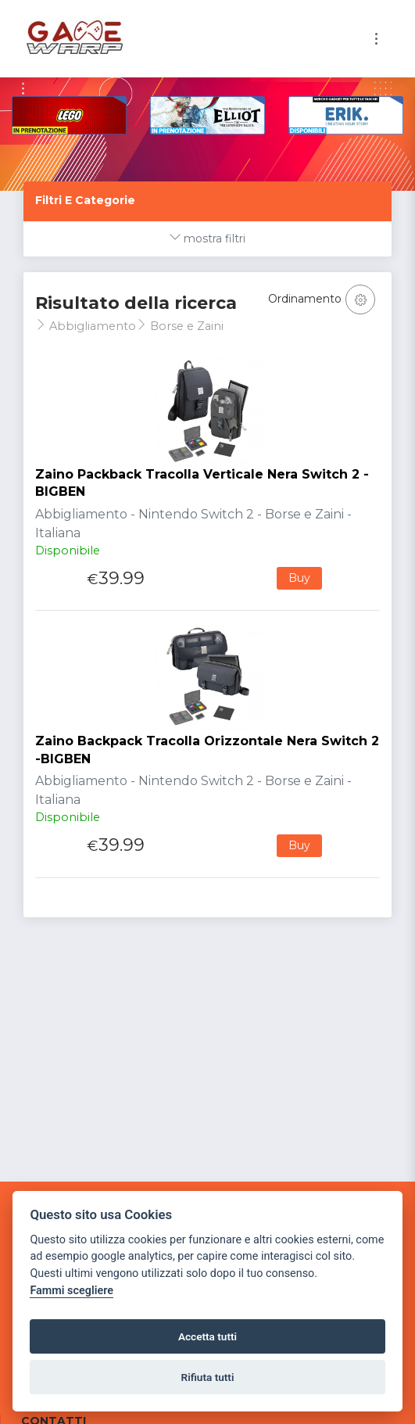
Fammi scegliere (71, 1290)
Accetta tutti (207, 1336)
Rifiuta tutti (207, 1377)
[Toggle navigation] (376, 38)
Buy (299, 578)
